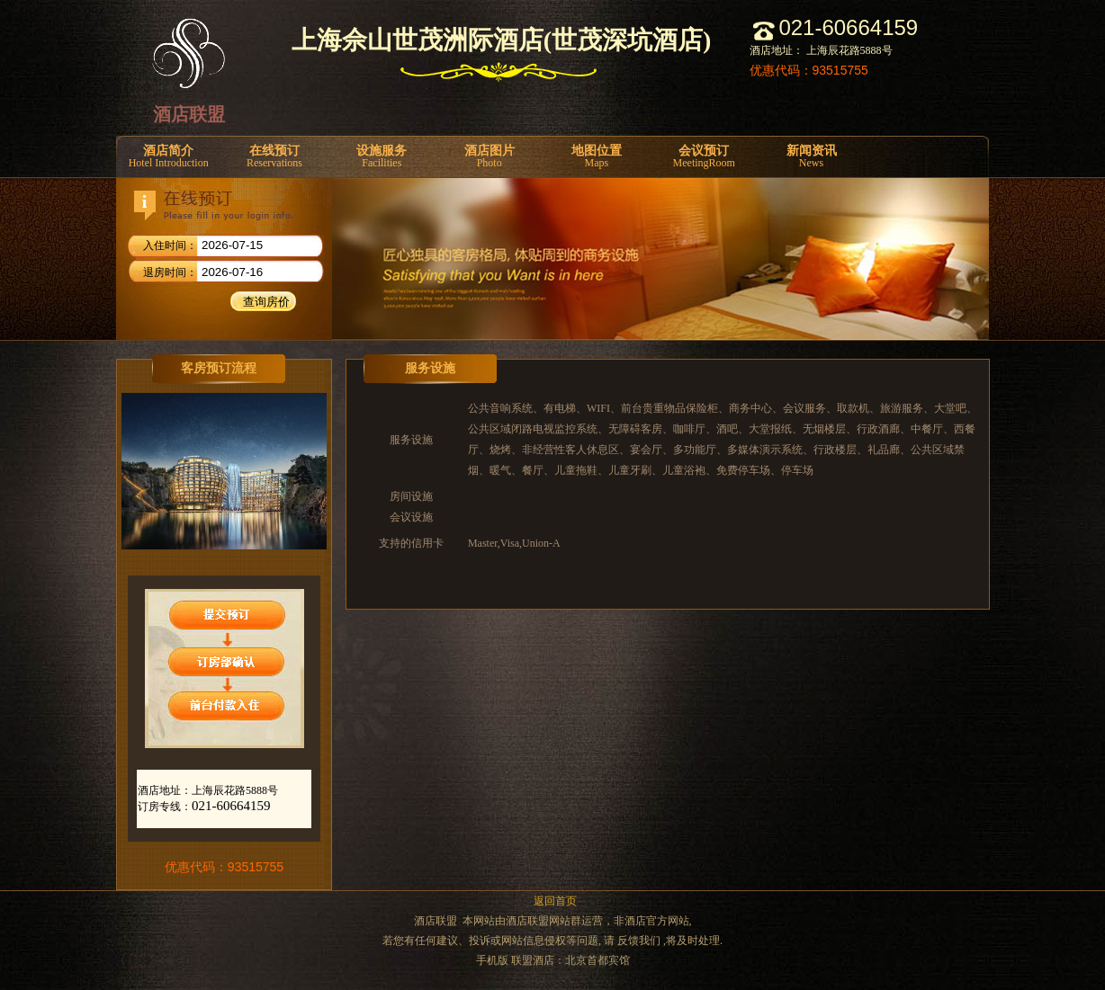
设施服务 (382, 157)
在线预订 (274, 157)
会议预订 (704, 157)
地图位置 (596, 157)
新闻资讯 (811, 157)
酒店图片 (489, 157)
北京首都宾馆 (597, 960)
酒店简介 (168, 157)
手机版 (492, 960)
